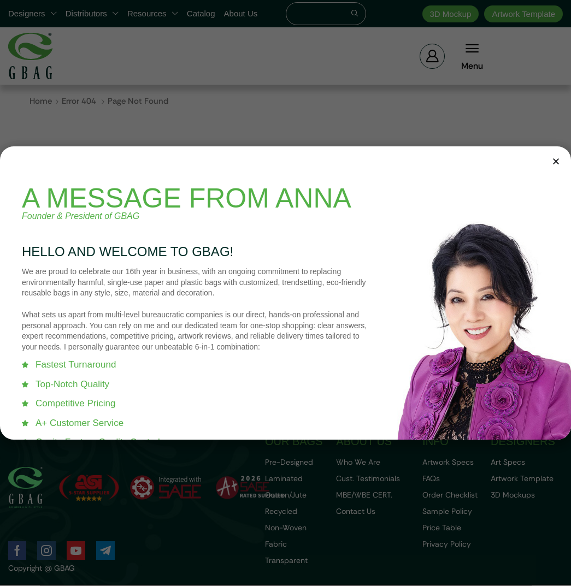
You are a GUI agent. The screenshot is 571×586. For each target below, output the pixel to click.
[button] (556, 161)
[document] (285, 293)
